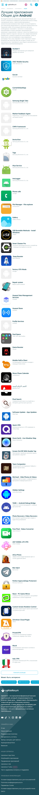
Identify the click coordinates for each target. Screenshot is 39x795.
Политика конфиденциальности (11, 782)
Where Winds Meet (14, 1)
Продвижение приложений (10, 761)
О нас (3, 728)
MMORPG (34, 1)
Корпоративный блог (8, 743)
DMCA (3, 791)
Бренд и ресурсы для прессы (11, 740)
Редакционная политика (9, 734)
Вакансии (4, 745)
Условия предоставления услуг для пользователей (18, 779)
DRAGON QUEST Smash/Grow (25, 1)
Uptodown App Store (8, 755)
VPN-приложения (24, 682)
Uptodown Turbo (9, 767)
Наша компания (6, 731)
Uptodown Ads (6, 764)
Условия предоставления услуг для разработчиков (18, 788)
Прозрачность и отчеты (9, 737)
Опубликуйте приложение (9, 758)
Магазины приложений (9, 682)
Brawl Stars (6, 1)
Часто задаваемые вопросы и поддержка (15, 770)
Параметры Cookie (7, 785)
